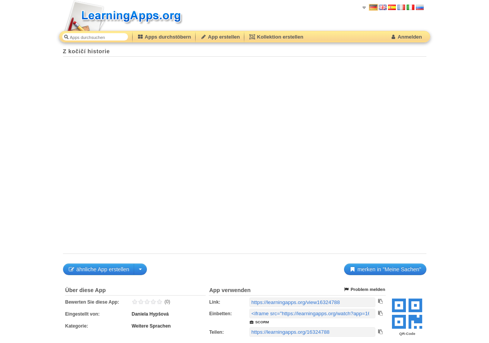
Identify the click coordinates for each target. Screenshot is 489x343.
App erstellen (220, 37)
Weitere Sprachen (151, 326)
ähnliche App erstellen (98, 269)
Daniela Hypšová (150, 314)
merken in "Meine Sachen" (385, 269)
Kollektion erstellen (276, 37)
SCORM (259, 322)
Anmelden (406, 37)
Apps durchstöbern (164, 37)
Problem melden (364, 289)
